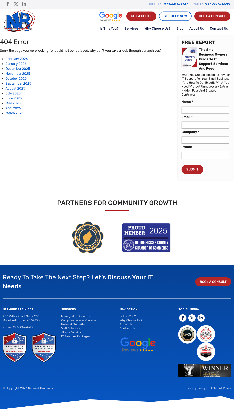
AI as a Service (71, 332)
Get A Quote (141, 16)
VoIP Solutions (71, 328)
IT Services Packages (75, 336)
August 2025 (15, 88)
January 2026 (16, 64)
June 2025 (13, 98)
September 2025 (18, 84)
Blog (180, 28)
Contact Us (219, 28)
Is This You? (109, 28)
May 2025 (13, 103)
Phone (187, 147)
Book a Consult (212, 16)
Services (131, 28)
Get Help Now (175, 16)
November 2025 (17, 74)
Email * (187, 117)
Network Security (73, 324)
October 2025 (16, 79)
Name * (187, 102)
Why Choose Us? (157, 28)
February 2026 (16, 59)
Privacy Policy (196, 388)
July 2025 (13, 93)
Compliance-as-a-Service (78, 320)
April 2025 (13, 108)
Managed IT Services (75, 316)
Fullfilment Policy (219, 388)
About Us (196, 28)
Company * (190, 132)
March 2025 (14, 113)
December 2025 (17, 69)
